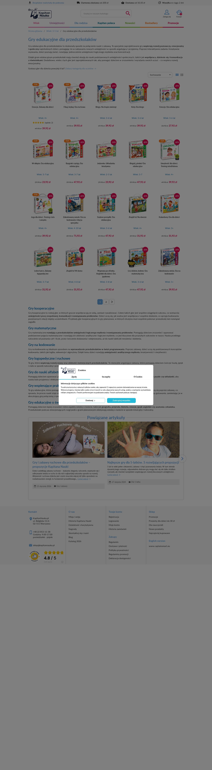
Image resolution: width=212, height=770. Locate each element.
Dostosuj (91, 400)
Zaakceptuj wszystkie (121, 400)
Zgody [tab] (74, 377)
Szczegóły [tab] (106, 377)
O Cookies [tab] (138, 377)
